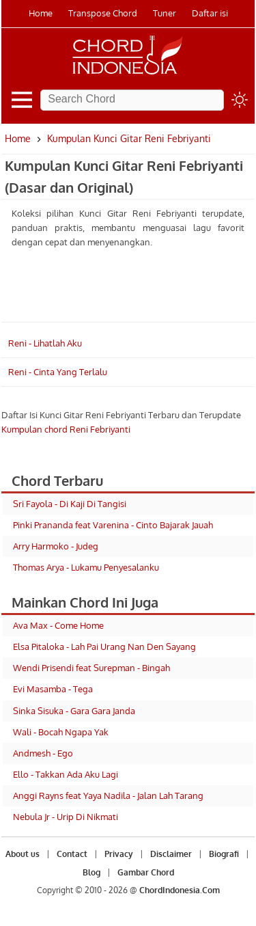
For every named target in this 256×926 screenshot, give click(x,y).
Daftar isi (210, 13)
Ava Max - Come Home (58, 625)
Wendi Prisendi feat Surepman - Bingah (91, 667)
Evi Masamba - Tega (53, 688)
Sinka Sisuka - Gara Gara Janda (74, 710)
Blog (91, 872)
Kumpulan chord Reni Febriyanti (65, 429)
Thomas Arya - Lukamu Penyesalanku (86, 567)
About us (22, 854)
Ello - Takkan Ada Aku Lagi (65, 774)
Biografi (224, 854)
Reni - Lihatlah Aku (45, 343)
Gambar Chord (145, 872)
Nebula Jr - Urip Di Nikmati (65, 816)
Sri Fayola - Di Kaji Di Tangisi (69, 503)
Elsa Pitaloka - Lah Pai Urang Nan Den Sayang (104, 646)
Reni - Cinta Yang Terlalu (57, 371)
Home (41, 13)
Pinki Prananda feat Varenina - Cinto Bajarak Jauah (113, 524)
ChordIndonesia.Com (179, 890)
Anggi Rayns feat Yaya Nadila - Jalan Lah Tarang (108, 795)
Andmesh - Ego (43, 753)
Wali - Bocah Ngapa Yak (61, 731)
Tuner (164, 13)
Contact (72, 854)
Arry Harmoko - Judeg (55, 546)
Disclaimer (171, 854)
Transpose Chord (102, 13)
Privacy (118, 854)
